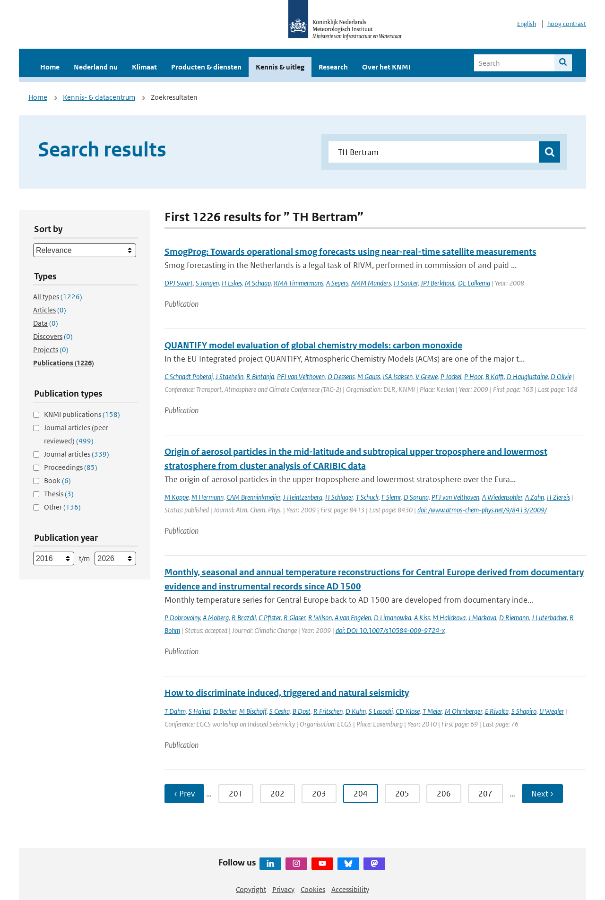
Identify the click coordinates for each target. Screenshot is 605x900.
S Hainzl (199, 711)
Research (333, 66)
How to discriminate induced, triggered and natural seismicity (286, 692)
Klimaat (144, 66)
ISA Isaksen (398, 376)
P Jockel (451, 376)
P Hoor (473, 376)
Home (50, 66)
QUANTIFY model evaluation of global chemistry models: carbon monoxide (313, 345)
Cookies (313, 889)
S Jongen (207, 282)
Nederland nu (96, 66)
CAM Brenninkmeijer (253, 497)
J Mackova (482, 617)
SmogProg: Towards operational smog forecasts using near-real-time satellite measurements (350, 251)
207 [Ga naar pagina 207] (485, 793)
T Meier (432, 711)
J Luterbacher (549, 617)
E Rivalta (497, 711)
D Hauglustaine (527, 376)
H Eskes (232, 282)
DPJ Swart (178, 282)
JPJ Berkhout (438, 282)
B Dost (302, 711)
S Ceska (279, 711)
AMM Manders (371, 282)
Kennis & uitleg (280, 66)
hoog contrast (566, 24)
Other (62, 506)
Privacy (283, 889)
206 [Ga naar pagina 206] (444, 793)
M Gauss (368, 376)
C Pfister (270, 617)
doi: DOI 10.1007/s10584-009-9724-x (390, 630)
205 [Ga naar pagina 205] (402, 793)
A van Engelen (353, 617)
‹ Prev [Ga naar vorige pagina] (184, 793)
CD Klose (408, 711)
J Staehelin (229, 376)
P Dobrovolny (182, 617)
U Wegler (551, 711)
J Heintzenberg (302, 497)
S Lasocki (381, 711)
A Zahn (534, 497)
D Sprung (416, 497)
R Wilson (320, 617)
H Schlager (339, 497)
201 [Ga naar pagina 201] (236, 793)
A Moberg (216, 617)
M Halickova (449, 617)
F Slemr (391, 497)
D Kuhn (356, 711)
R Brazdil (244, 617)
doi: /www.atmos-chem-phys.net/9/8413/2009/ (482, 509)
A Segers (337, 282)
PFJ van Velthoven (301, 376)
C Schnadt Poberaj (188, 376)
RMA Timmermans (298, 282)
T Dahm (175, 711)
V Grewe (426, 376)
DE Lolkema (474, 282)
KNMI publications (82, 414)
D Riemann (514, 617)
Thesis (59, 493)
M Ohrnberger (463, 711)
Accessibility (350, 889)
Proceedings (70, 467)
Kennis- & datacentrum (99, 97)
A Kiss (422, 617)
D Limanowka (392, 617)
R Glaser (294, 617)
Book (57, 480)
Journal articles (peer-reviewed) (77, 434)
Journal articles (76, 454)
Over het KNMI (386, 66)
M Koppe (176, 497)
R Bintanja (260, 376)
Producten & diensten (206, 66)
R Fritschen (328, 711)
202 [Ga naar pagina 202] (277, 793)
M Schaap (258, 282)
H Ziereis (558, 497)
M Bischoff (253, 711)
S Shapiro (523, 711)
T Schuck (367, 497)
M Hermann (207, 497)
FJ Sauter (406, 282)
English (526, 24)
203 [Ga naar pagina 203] (319, 793)
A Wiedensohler (502, 497)
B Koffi (494, 376)
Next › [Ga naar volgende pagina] (542, 793)
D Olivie (561, 376)
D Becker (224, 711)
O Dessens (341, 376)
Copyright (251, 889)
